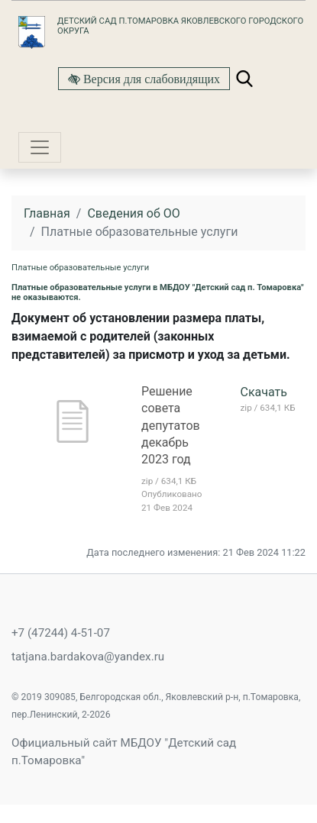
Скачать (264, 392)
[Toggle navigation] (39, 147)
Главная (47, 213)
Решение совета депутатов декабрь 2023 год (170, 425)
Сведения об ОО (133, 213)
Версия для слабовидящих (150, 79)
